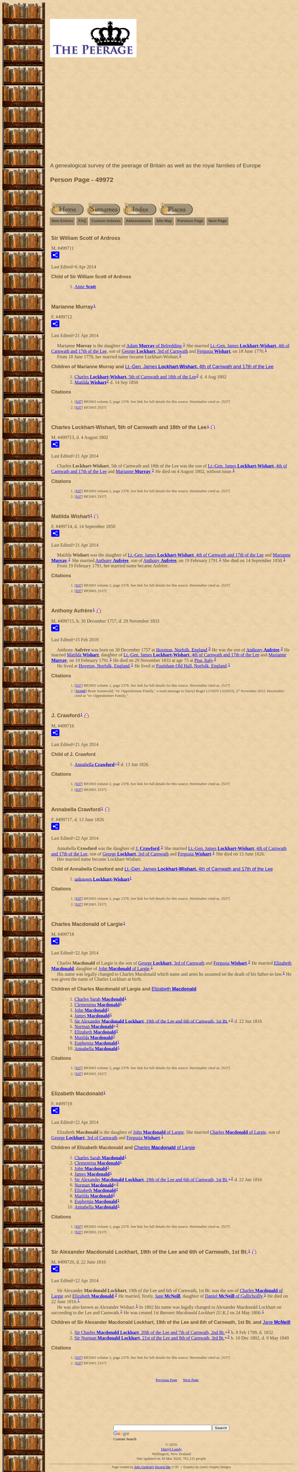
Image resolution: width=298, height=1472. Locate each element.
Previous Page (190, 221)
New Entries (62, 221)
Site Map (164, 221)
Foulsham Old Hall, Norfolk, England (191, 665)
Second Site (163, 1467)
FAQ (82, 221)
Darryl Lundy (171, 1449)
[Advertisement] (171, 111)
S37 (78, 401)
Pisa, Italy (203, 660)
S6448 (80, 691)
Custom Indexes (105, 221)
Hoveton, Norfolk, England (181, 649)
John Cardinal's (144, 1467)
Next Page (217, 221)
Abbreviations (138, 221)
